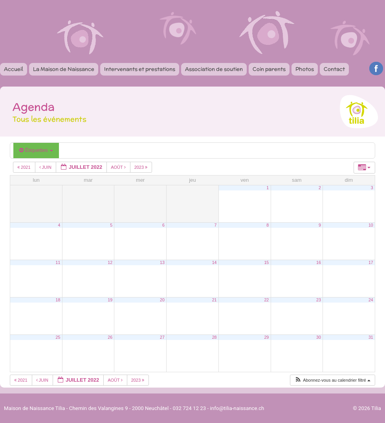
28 (214, 337)
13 (162, 262)
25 (58, 337)
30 (318, 337)
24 (370, 299)
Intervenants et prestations (139, 69)
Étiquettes (36, 150)
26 (110, 337)
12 (110, 262)
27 (162, 337)
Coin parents (269, 69)
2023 (141, 167)
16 (318, 262)
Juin (46, 167)
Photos (304, 69)
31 (370, 337)
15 (266, 262)
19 (110, 299)
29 (266, 337)
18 (58, 299)
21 (214, 299)
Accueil (13, 69)
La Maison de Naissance (63, 69)
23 (318, 299)
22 (266, 299)
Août (118, 167)
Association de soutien (214, 69)
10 (370, 225)
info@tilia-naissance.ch (237, 408)
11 (58, 262)
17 (370, 262)
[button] (332, 380)
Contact (334, 69)
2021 (24, 167)
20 (162, 299)
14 (214, 262)
